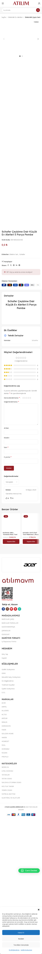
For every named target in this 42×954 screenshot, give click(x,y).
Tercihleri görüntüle (21, 945)
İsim (6, 577)
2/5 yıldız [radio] (25, 527)
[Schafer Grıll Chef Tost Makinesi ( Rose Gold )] (31, 652)
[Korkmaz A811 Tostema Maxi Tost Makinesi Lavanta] (11, 728)
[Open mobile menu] (3, 3)
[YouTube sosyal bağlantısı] (11, 890)
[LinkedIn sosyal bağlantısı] (16, 394)
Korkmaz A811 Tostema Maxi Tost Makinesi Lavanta (10, 816)
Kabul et (21, 932)
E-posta (8, 586)
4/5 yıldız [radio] (28, 527)
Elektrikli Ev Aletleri (15, 17)
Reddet (21, 939)
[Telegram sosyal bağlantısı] (19, 394)
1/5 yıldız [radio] (23, 527)
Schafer (22, 384)
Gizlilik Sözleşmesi (26, 950)
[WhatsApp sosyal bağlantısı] (19, 890)
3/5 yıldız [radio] (27, 527)
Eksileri (6, 567)
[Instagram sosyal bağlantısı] (7, 890)
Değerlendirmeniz (11, 531)
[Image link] (18, 861)
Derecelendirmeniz (12, 527)
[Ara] (21, 10)
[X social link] (10, 394)
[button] (39, 910)
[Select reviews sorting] (11, 611)
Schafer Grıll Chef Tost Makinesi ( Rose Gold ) (31, 664)
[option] (19, 185)
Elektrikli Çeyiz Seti (32, 17)
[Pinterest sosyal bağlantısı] (13, 394)
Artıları (6, 558)
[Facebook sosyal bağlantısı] (8, 394)
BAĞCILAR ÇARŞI (8, 901)
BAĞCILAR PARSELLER (10, 904)
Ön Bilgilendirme (14, 950)
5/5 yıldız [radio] (30, 527)
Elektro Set (14, 384)
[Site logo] (21, 3)
